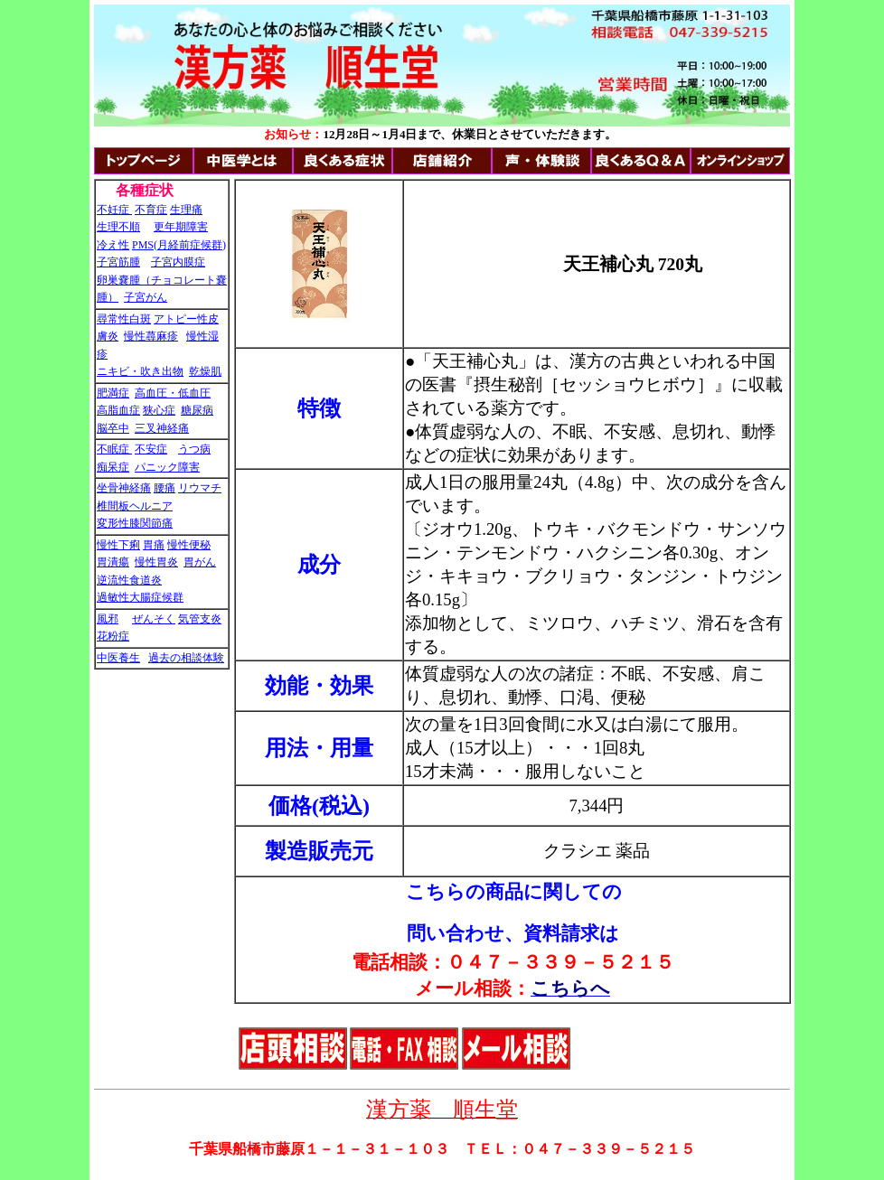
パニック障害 (167, 467)
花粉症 (113, 636)
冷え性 (113, 245)
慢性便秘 (189, 544)
